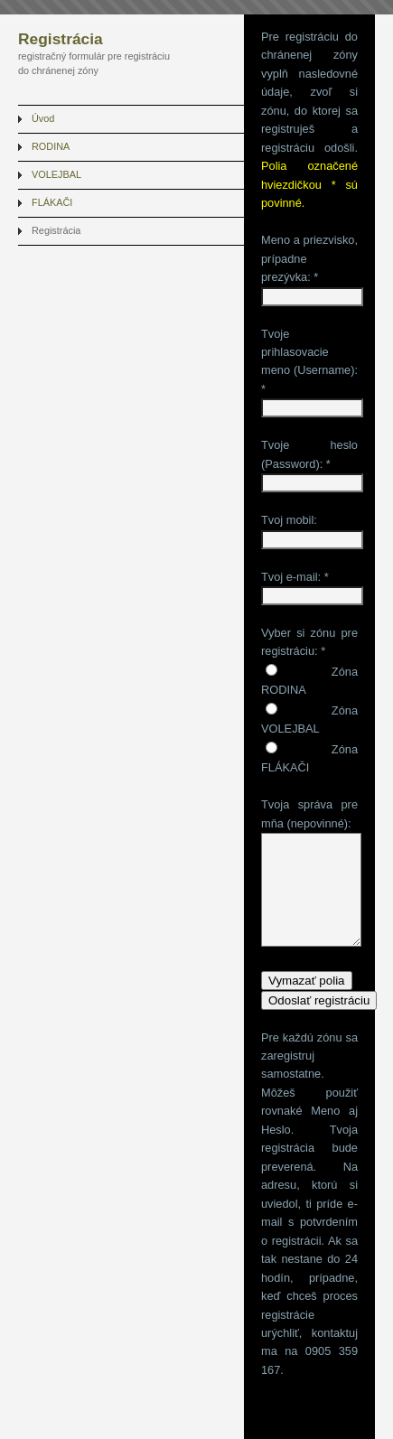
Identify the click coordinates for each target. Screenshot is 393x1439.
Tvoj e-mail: (291, 577)
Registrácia (56, 230)
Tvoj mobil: (289, 520)
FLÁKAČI (52, 202)
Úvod (43, 118)
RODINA (51, 146)
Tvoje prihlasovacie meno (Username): (309, 352)
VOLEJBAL (56, 174)
